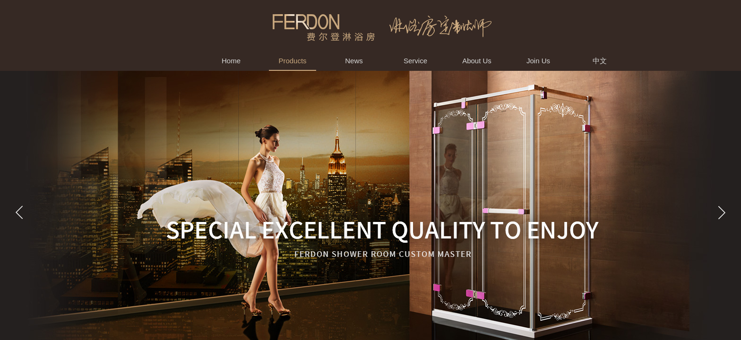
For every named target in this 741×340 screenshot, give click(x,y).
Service (415, 61)
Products (292, 61)
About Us (476, 61)
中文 (600, 61)
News (354, 61)
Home (231, 61)
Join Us (538, 61)
